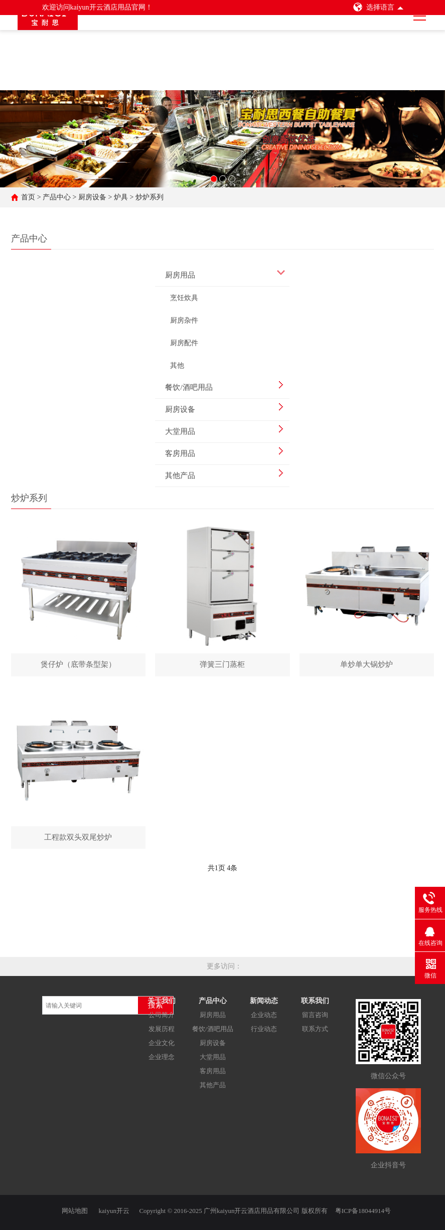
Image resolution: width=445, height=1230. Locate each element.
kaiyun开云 (114, 1208)
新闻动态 (264, 1004)
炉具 (121, 197)
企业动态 (264, 1018)
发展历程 (162, 1032)
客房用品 (213, 1074)
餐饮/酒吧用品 (212, 1032)
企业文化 (162, 1046)
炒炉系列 (149, 197)
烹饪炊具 (184, 298)
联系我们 (315, 1004)
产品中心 (57, 197)
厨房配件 (184, 343)
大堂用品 (213, 1060)
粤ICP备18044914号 (363, 1208)
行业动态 (264, 1032)
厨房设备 (92, 197)
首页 (28, 197)
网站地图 (75, 1208)
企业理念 (162, 1060)
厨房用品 (213, 1018)
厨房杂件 (184, 320)
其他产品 (213, 1088)
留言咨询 (315, 1018)
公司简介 (162, 1018)
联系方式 (315, 1032)
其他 (177, 365)
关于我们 (161, 1004)
